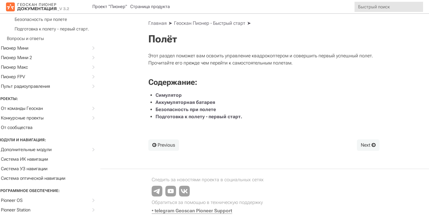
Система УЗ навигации (34, 168)
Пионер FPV (59, 76)
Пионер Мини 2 (59, 57)
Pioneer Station (59, 210)
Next (368, 145)
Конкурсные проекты (59, 118)
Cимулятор (171, 95)
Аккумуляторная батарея (187, 102)
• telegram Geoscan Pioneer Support (194, 211)
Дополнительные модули (59, 149)
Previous (165, 145)
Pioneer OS (59, 200)
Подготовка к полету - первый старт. (61, 29)
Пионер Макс (59, 67)
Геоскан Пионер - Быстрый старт (211, 23)
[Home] (159, 23)
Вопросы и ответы (35, 38)
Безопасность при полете (50, 19)
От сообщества (26, 127)
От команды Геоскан (59, 108)
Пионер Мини (59, 48)
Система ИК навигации (34, 159)
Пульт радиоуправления (59, 86)
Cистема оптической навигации (43, 178)
